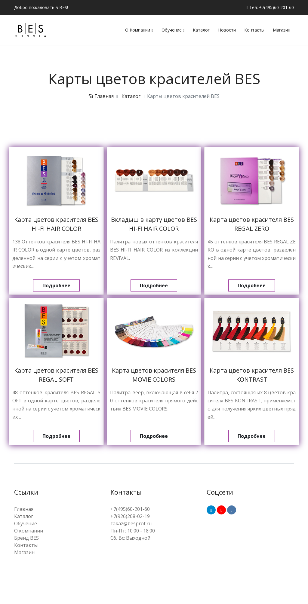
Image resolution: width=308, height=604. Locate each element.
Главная (101, 96)
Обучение (172, 30)
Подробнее (56, 285)
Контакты (254, 30)
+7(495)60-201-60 (130, 509)
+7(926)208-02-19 (130, 516)
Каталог (201, 30)
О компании (137, 30)
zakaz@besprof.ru (131, 523)
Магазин (281, 30)
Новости (227, 30)
